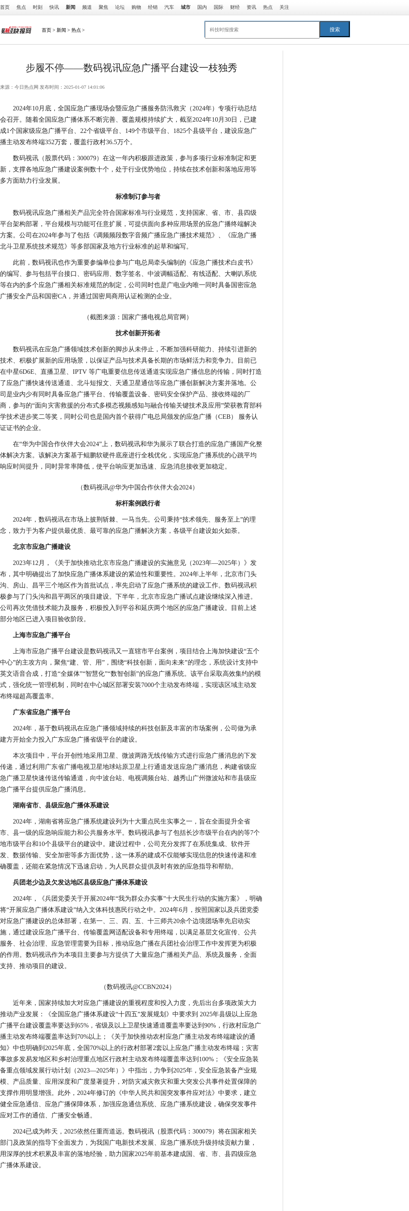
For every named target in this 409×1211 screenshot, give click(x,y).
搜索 (335, 30)
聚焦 (103, 7)
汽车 (169, 7)
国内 (202, 7)
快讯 (54, 7)
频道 (87, 7)
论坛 (120, 7)
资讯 (251, 7)
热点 (268, 7)
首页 (5, 7)
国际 (218, 7)
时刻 (38, 7)
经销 (153, 7)
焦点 (21, 7)
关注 (284, 7)
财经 (235, 7)
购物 (136, 7)
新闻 (61, 30)
